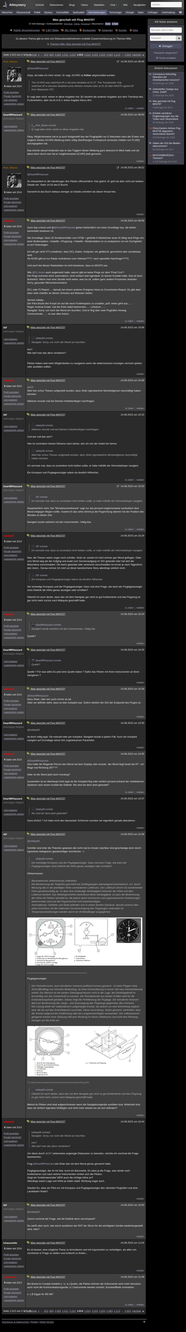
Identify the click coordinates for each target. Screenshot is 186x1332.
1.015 (95, 54)
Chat (113, 5)
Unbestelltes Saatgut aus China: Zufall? (166, 92)
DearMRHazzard (12, 114)
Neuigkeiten (139, 5)
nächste (136, 54)
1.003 (58, 54)
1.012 (72, 54)
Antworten (107, 30)
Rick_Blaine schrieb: (44, 125)
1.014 (87, 54)
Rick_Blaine (10, 61)
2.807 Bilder (52, 30)
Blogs (72, 5)
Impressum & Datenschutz (15, 1322)
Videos (84, 5)
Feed (108, 24)
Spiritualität (78, 12)
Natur (141, 12)
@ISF (30, 387)
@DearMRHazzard (37, 68)
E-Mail (115, 24)
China (77, 23)
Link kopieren (10, 100)
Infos (135, 30)
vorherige (31, 54)
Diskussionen (56, 5)
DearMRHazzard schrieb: (46, 625)
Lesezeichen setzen (14, 104)
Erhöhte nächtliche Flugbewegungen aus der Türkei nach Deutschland (166, 118)
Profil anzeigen (11, 92)
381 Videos (71, 30)
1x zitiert (129, 108)
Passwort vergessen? (166, 52)
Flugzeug (85, 23)
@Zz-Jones (38, 272)
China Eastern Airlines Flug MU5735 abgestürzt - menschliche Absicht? (166, 133)
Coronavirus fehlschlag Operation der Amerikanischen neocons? (166, 79)
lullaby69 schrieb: (42, 338)
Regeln (34, 1322)
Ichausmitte (10, 1242)
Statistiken (99, 5)
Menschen (7, 12)
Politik (37, 12)
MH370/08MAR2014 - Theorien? (166, 158)
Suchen (123, 30)
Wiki (125, 5)
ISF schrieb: (39, 497)
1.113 (117, 54)
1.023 (102, 54)
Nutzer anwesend (166, 22)
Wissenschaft (23, 12)
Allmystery (17, 5)
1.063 (109, 54)
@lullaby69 (33, 729)
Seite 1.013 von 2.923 (17, 54)
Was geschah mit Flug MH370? (166, 104)
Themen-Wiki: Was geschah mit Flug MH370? (75, 44)
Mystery (48, 12)
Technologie (115, 12)
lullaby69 (8, 220)
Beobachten (89, 30)
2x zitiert (129, 480)
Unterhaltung (168, 12)
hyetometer (10, 1277)
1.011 (65, 54)
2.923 (128, 54)
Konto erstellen (167, 58)
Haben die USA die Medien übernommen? (166, 146)
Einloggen (167, 46)
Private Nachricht (12, 96)
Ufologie (130, 12)
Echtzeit (39, 5)
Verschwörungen (96, 12)
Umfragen (153, 12)
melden (140, 108)
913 (46, 54)
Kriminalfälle (62, 12)
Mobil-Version (47, 1322)
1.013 (80, 54)
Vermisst (68, 23)
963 (51, 54)
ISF (5, 327)
